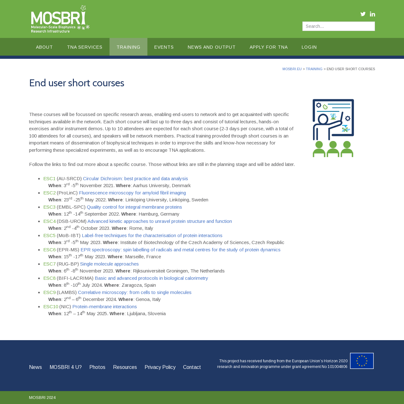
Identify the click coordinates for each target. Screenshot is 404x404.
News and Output (212, 47)
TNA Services (85, 47)
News (35, 367)
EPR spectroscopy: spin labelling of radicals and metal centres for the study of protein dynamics (180, 249)
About (44, 47)
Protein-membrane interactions (104, 306)
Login (309, 47)
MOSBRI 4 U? (66, 367)
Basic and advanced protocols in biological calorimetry (151, 278)
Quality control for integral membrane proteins (134, 207)
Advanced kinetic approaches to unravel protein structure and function (159, 221)
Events (164, 47)
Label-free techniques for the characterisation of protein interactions (152, 235)
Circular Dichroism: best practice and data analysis (135, 178)
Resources (125, 367)
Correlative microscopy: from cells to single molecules (135, 292)
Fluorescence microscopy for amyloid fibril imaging (132, 192)
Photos (97, 367)
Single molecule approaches (109, 263)
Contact (192, 367)
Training (128, 47)
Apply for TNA (269, 47)
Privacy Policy (160, 367)
